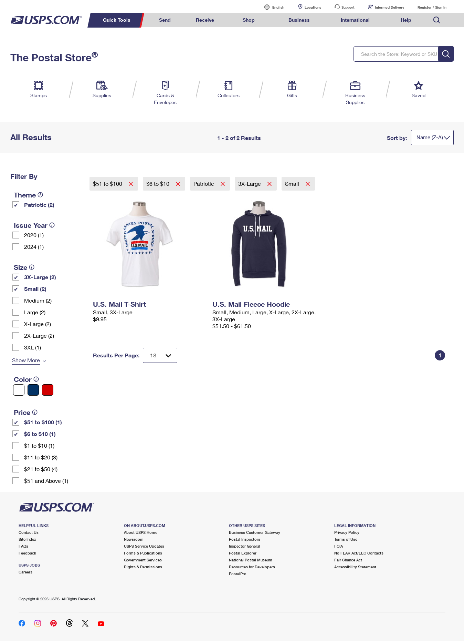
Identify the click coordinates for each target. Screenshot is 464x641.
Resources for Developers (252, 566)
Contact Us (29, 532)
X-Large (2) (37, 323)
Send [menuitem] (165, 20)
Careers (25, 572)
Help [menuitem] (406, 20)
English (271, 7)
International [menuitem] (355, 20)
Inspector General (244, 546)
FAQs (23, 546)
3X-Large (250, 183)
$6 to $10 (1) (40, 433)
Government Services (143, 560)
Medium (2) (38, 300)
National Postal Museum (250, 560)
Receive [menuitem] (205, 20)
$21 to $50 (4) (40, 469)
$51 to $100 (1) (43, 422)
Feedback (27, 553)
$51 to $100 (108, 183)
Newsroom (134, 539)
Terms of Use (345, 539)
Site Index (27, 539)
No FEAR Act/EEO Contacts (358, 553)
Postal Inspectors (244, 539)
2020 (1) (34, 235)
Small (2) (35, 288)
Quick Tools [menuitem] (116, 20)
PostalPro (237, 573)
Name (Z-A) (429, 137)
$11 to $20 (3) (40, 457)
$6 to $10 (158, 183)
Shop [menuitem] (249, 20)
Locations (313, 7)
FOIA (338, 546)
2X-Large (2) (39, 335)
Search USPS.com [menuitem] (436, 20)
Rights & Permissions (143, 566)
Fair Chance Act (348, 560)
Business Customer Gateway (254, 532)
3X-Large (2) (40, 277)
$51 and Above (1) (46, 480)
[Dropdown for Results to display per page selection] (160, 355)
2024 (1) (34, 246)
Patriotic (204, 183)
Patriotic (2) (39, 204)
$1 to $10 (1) (39, 445)
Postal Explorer (242, 553)
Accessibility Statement (355, 566)
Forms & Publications (143, 553)
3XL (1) (32, 347)
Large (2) (34, 312)
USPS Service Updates (144, 546)
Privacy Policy (346, 532)
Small (292, 183)
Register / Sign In (432, 7)
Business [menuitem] (299, 20)
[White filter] (18, 390)
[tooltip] (40, 194)
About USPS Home (140, 532)
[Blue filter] (33, 390)
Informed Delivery (389, 7)
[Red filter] (47, 390)
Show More (26, 360)
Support (348, 7)
